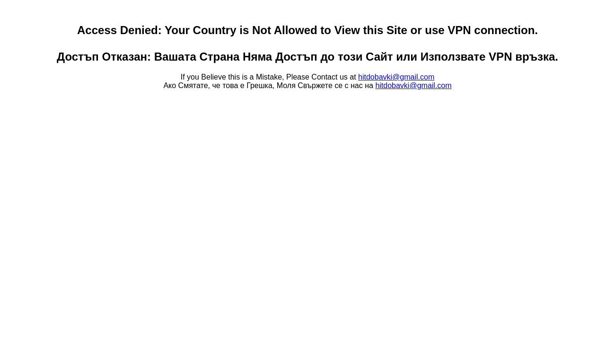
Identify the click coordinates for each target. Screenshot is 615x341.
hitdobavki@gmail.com (396, 77)
